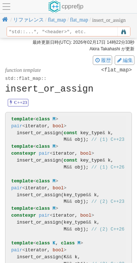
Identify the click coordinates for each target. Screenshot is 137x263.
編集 (124, 60)
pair (16, 126)
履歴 (102, 60)
